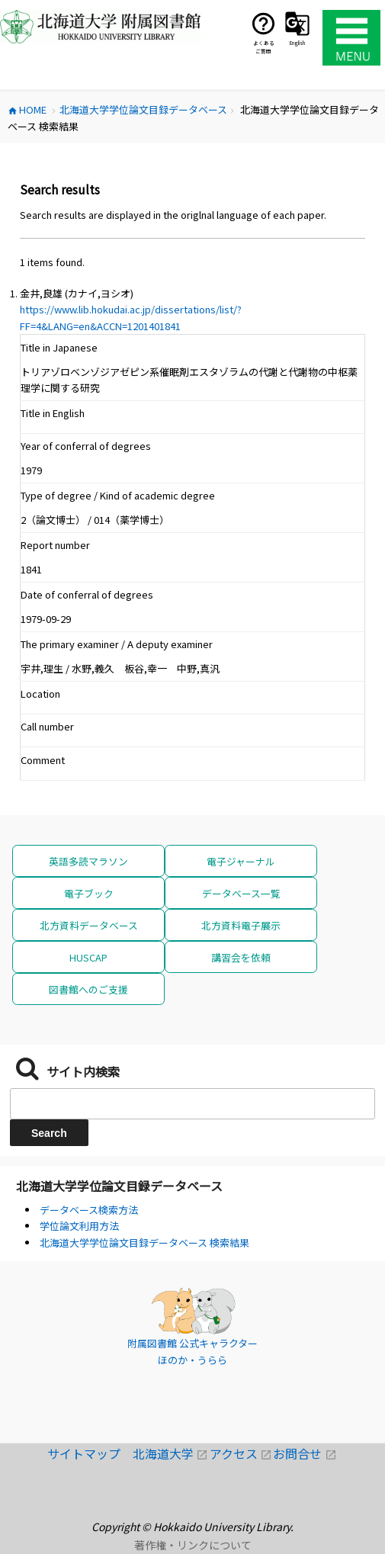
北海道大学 (171, 1453)
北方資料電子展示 (241, 925)
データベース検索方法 (89, 1209)
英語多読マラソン (88, 861)
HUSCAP (88, 957)
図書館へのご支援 (88, 989)
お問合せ (304, 1453)
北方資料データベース (89, 925)
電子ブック (89, 893)
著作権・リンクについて (193, 1544)
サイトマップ (90, 1453)
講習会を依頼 (241, 957)
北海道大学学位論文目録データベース (119, 1186)
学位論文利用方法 (79, 1225)
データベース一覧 (241, 893)
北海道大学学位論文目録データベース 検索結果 (144, 1242)
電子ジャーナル (241, 861)
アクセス (242, 1453)
